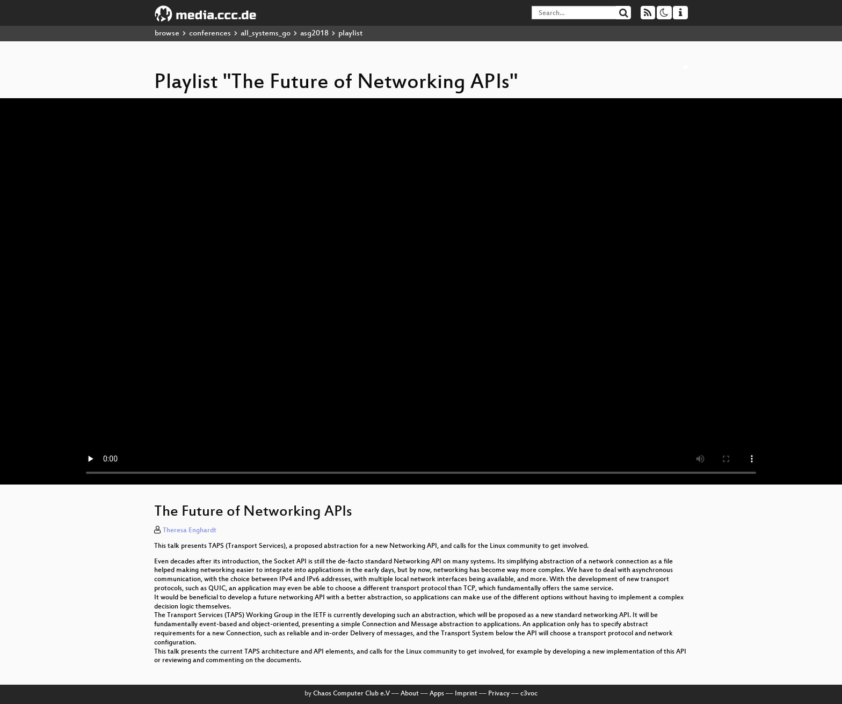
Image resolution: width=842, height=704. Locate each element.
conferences (210, 33)
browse (167, 33)
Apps (437, 694)
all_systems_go (266, 33)
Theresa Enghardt (189, 530)
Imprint (466, 694)
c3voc (529, 694)
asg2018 (314, 33)
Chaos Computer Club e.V (351, 694)
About (410, 694)
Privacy (499, 694)
